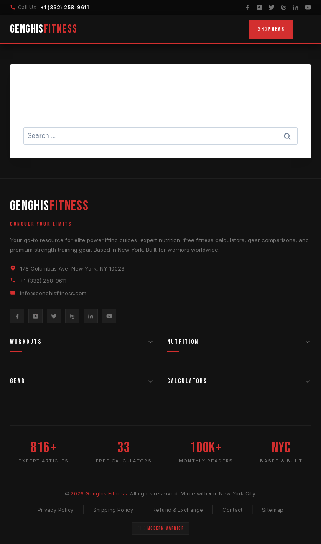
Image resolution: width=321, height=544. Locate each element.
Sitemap (273, 510)
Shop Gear (271, 29)
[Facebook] (247, 7)
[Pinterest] (283, 7)
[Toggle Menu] (305, 29)
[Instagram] (259, 7)
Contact (232, 510)
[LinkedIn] (296, 7)
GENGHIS (44, 29)
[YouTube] (308, 7)
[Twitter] (271, 7)
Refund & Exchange (178, 510)
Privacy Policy (56, 510)
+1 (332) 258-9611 (65, 7)
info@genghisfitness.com (53, 293)
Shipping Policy (113, 510)
